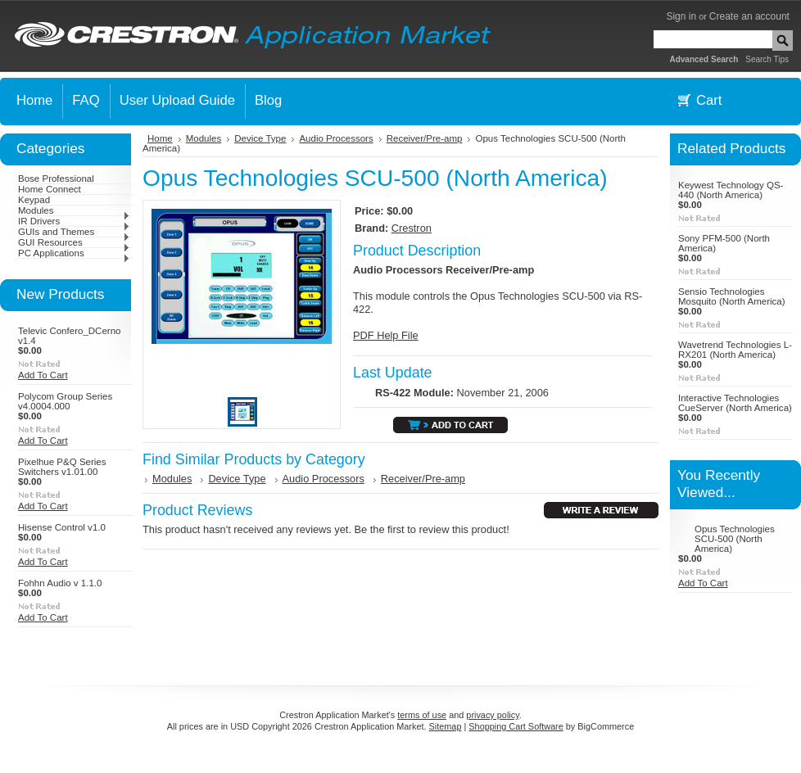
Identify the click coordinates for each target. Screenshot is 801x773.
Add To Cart (43, 375)
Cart (709, 100)
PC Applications (74, 253)
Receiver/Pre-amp (425, 138)
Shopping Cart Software (515, 726)
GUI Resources (74, 242)
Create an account (749, 16)
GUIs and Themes (74, 232)
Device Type (260, 138)
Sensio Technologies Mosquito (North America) (731, 296)
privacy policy (492, 715)
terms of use (421, 715)
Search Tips (767, 59)
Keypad (34, 200)
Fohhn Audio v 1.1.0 (60, 583)
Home (160, 138)
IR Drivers (74, 221)
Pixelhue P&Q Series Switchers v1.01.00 (62, 467)
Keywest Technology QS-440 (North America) (730, 190)
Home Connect (49, 189)
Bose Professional (56, 178)
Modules (74, 210)
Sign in (681, 16)
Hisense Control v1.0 (62, 527)
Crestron (411, 228)
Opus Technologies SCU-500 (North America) (735, 539)
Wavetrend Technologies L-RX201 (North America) (735, 349)
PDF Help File (386, 335)
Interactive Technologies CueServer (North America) (735, 403)
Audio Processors (336, 138)
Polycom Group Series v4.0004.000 (65, 401)
